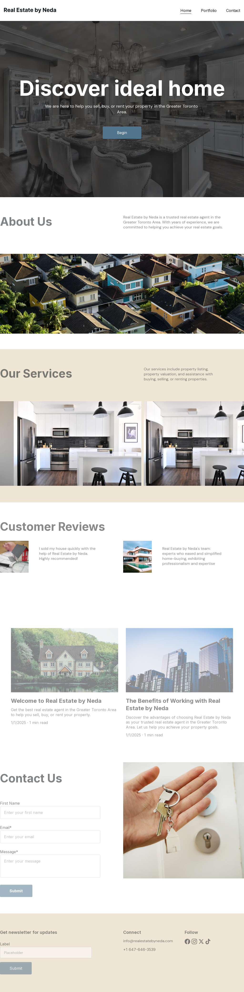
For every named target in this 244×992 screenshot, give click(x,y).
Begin (122, 132)
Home (185, 10)
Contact (233, 10)
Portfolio (209, 10)
